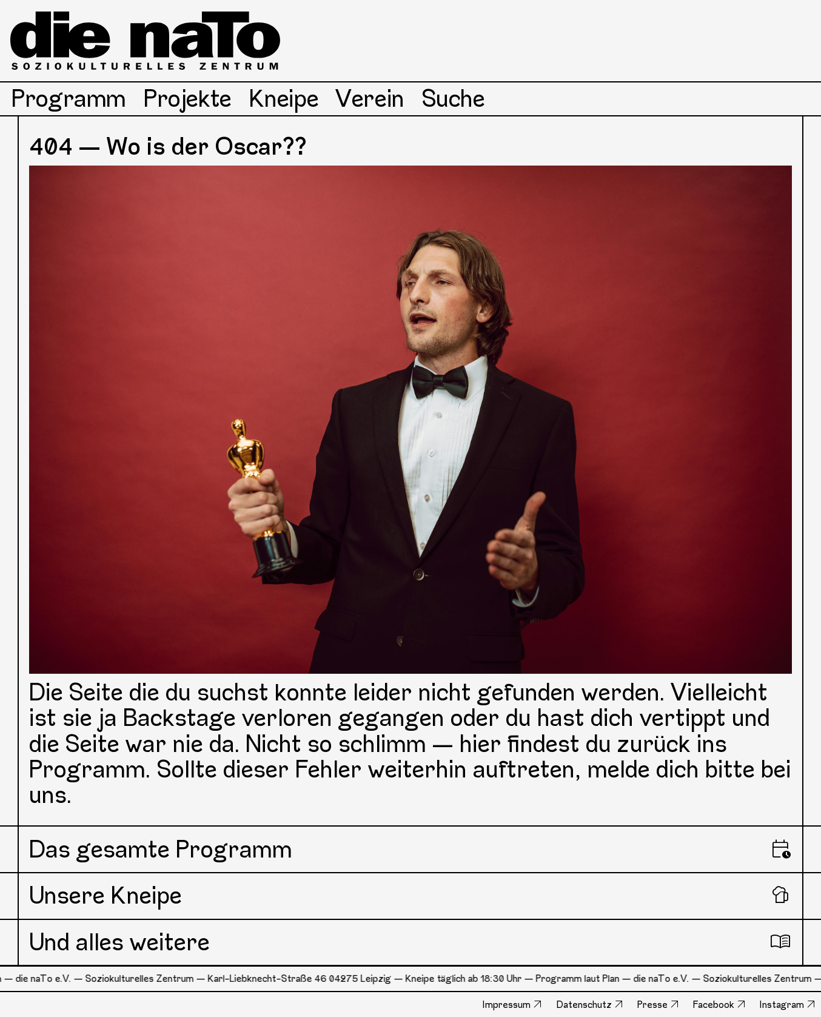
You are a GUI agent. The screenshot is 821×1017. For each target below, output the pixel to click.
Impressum (507, 1004)
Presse (652, 1004)
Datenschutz (584, 1004)
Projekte (188, 98)
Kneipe (284, 98)
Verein (370, 98)
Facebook (713, 1004)
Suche (453, 98)
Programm (69, 98)
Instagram (782, 1004)
